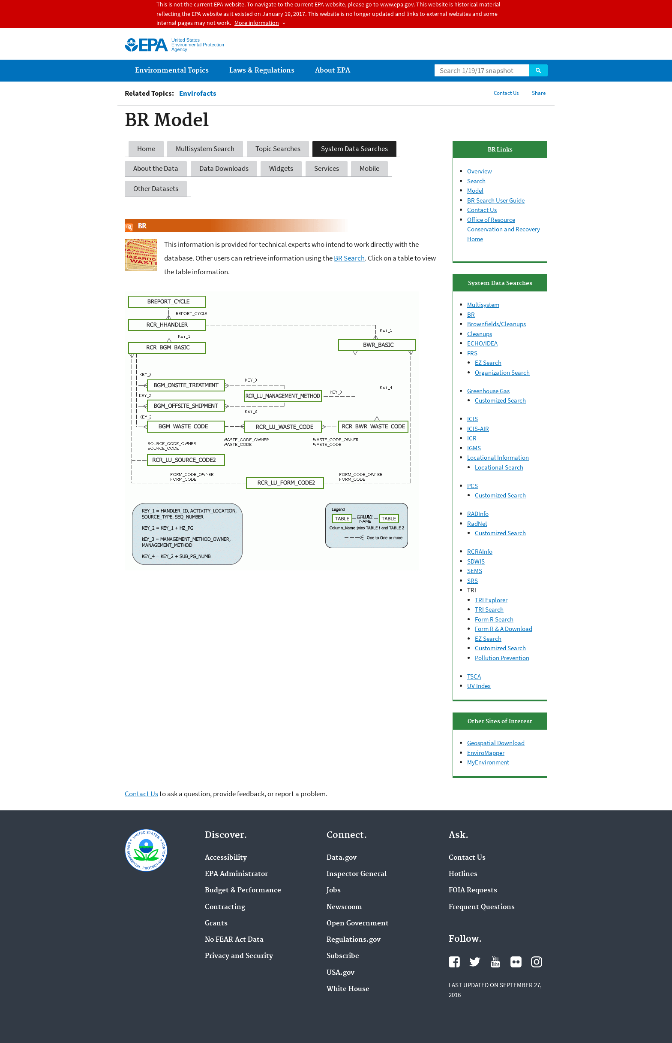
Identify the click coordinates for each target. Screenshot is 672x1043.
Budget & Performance (243, 890)
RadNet (477, 523)
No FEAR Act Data (234, 940)
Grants (216, 924)
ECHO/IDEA (482, 343)
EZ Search (488, 362)
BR (471, 314)
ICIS (472, 419)
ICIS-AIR (478, 428)
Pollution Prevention (502, 658)
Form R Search (494, 619)
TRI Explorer (491, 600)
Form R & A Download (503, 629)
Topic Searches (277, 148)
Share (539, 93)
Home (146, 148)
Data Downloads (224, 168)
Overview (479, 171)
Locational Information (498, 457)
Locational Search (499, 467)
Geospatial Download (496, 743)
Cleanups (479, 334)
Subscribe (343, 956)
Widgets (281, 168)
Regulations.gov (354, 940)
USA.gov (340, 973)
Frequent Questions (482, 907)
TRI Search (489, 609)
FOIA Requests (473, 890)
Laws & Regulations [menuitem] (261, 71)
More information (256, 23)
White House (348, 989)
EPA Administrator (236, 874)
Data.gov (342, 858)
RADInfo (478, 513)
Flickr (516, 961)
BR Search (349, 258)
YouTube (495, 961)
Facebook (454, 961)
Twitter (474, 961)
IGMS (474, 448)
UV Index (479, 686)
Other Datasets (155, 188)
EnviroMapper (485, 753)
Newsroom (344, 907)
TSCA (474, 676)
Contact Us (506, 93)
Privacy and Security (239, 956)
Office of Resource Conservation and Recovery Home (503, 229)
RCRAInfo (479, 551)
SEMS (474, 571)
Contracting (225, 907)
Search (538, 70)
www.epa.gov (397, 4)
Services (326, 168)
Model (475, 190)
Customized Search (500, 400)
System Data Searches (354, 148)
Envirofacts (197, 93)
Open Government (358, 924)
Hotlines (463, 874)
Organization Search (502, 372)
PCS (472, 486)
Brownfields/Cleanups (496, 324)
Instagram (536, 961)
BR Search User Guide (496, 200)
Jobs (334, 890)
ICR (472, 438)
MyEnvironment (488, 762)
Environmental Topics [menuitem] (172, 71)
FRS (472, 353)
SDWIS (476, 561)
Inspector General (357, 874)
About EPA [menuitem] (332, 71)
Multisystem (483, 304)
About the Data (155, 168)
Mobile (369, 168)
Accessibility (226, 858)
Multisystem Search (205, 148)
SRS (472, 580)
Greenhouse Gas (488, 391)
